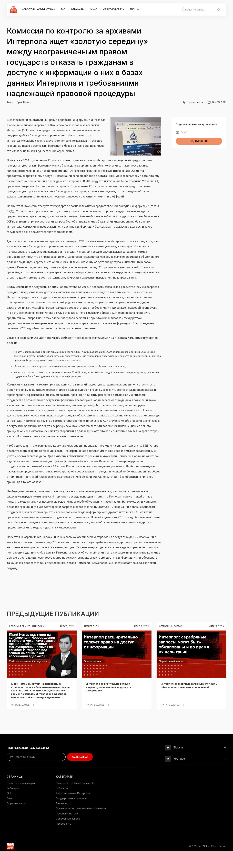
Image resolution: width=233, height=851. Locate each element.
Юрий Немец (23, 102)
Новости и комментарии (21, 783)
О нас (10, 798)
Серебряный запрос (68, 818)
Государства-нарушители (71, 798)
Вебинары (13, 788)
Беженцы (61, 803)
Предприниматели (67, 813)
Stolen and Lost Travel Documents (75, 783)
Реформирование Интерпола (73, 793)
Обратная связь (16, 803)
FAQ (9, 793)
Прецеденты (195, 102)
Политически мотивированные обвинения (81, 808)
